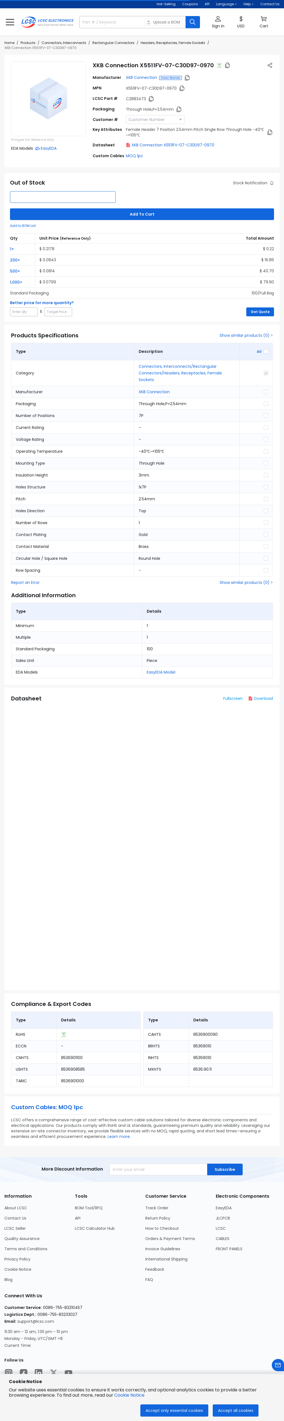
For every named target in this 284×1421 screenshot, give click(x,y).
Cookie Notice (129, 1395)
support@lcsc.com (35, 1321)
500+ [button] (15, 271)
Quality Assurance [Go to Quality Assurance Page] (22, 1238)
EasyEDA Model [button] (161, 672)
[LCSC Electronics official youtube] (68, 1373)
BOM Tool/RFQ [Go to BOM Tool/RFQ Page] (89, 1208)
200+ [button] (15, 260)
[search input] (109, 22)
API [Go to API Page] (77, 1218)
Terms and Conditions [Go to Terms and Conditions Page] (25, 1249)
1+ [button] (12, 249)
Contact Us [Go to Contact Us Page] (15, 1218)
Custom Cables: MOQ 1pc (47, 1107)
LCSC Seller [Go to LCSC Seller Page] (15, 1228)
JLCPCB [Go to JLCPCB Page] (223, 1218)
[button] (10, 22)
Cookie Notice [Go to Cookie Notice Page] (17, 1269)
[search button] (193, 22)
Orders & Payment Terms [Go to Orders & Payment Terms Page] (170, 1238)
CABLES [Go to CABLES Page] (222, 1238)
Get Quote (260, 311)
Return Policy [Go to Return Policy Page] (157, 1218)
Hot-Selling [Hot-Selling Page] (166, 4)
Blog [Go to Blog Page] (8, 1279)
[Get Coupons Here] (190, 4)
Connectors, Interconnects (64, 42)
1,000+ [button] (16, 282)
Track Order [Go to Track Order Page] (156, 1208)
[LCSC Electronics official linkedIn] (38, 1373)
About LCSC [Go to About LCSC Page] (15, 1208)
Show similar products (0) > (246, 335)
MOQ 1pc (134, 156)
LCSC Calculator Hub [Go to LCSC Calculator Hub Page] (95, 1228)
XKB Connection (141, 77)
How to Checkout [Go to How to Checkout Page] (162, 1228)
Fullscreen (233, 698)
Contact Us (270, 4)
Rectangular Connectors (113, 42)
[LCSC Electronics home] (47, 22)
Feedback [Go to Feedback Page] (154, 1269)
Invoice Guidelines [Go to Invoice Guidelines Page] (162, 1249)
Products (28, 42)
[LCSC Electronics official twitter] (53, 1373)
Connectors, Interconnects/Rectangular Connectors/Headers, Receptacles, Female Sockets (180, 373)
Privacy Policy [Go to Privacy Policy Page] (17, 1259)
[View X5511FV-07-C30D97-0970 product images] (48, 98)
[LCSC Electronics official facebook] (23, 1373)
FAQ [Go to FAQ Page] (149, 1279)
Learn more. (119, 1136)
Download (260, 698)
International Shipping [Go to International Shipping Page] (166, 1259)
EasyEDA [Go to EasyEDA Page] (224, 1208)
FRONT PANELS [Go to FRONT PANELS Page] (229, 1249)
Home (9, 42)
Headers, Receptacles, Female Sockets (173, 42)
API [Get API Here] (207, 4)
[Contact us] (278, 1365)
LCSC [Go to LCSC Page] (221, 1228)
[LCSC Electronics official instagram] (8, 1373)
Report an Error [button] (25, 582)
